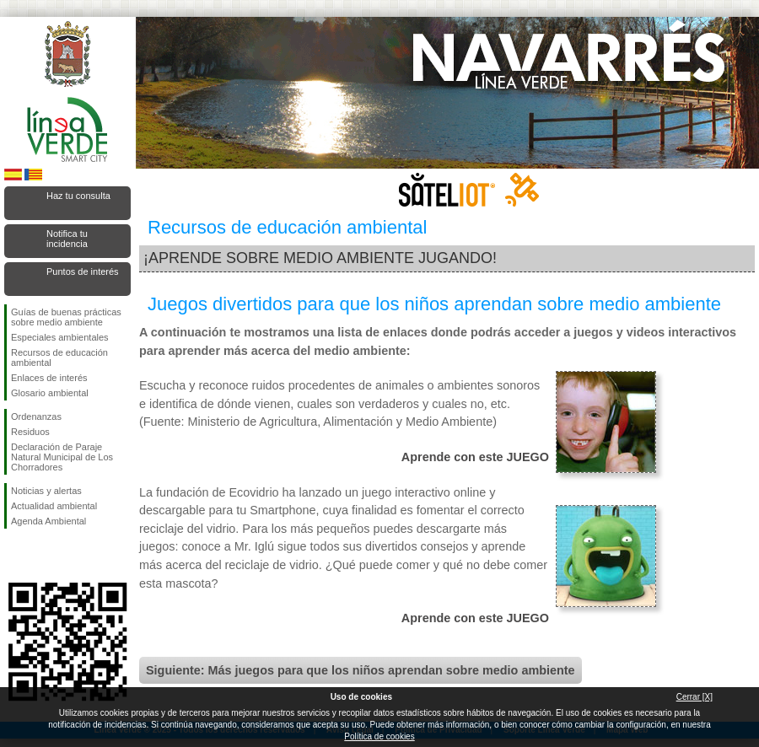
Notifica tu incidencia (67, 238)
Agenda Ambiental (48, 521)
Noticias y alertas (46, 491)
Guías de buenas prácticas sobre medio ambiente (66, 317)
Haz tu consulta (78, 196)
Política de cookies (379, 736)
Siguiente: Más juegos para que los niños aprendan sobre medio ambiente (360, 670)
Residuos (30, 432)
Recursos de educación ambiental (59, 357)
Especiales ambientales (60, 337)
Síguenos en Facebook (14, 555)
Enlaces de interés (49, 378)
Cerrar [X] (694, 696)
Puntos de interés (82, 271)
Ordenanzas (36, 416)
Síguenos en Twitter (42, 555)
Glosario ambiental (50, 393)
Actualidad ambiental (54, 506)
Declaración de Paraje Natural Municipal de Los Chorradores (62, 457)
